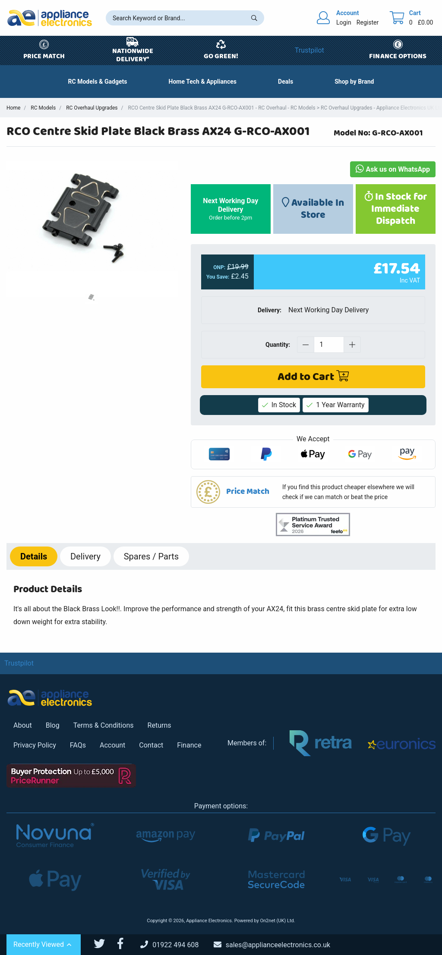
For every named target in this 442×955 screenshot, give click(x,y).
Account (112, 745)
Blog (53, 725)
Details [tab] (33, 556)
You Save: (217, 277)
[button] (285, 81)
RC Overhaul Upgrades (91, 108)
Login (343, 22)
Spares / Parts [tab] (151, 556)
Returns (159, 725)
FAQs (78, 745)
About (22, 725)
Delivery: (269, 310)
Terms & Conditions (103, 725)
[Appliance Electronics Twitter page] (105, 943)
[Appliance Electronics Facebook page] (125, 943)
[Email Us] (278, 945)
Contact (151, 745)
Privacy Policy (34, 745)
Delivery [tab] (85, 556)
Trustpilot (309, 50)
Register (368, 22)
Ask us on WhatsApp (393, 169)
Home (13, 108)
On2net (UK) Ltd (277, 921)
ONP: (219, 267)
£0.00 (425, 22)
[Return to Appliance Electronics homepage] (49, 17)
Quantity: (277, 344)
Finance (189, 745)
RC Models (43, 108)
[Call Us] (176, 945)
